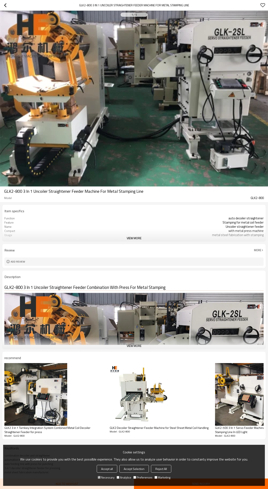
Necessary (106, 477)
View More (134, 238)
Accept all (107, 469)
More (257, 250)
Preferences (142, 477)
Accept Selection (134, 469)
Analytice (124, 477)
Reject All (161, 469)
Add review (18, 262)
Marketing (162, 477)
